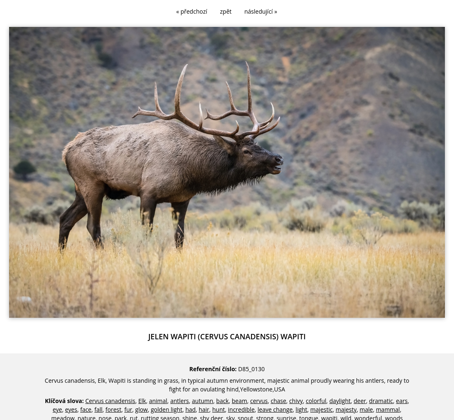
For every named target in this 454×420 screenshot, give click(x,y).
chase (278, 401)
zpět (226, 11)
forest (113, 409)
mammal (388, 409)
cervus (259, 401)
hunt (218, 409)
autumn (203, 401)
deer (360, 401)
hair (204, 409)
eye (57, 409)
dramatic (381, 401)
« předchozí (191, 11)
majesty (346, 409)
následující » (261, 11)
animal (158, 401)
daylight (340, 401)
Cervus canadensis (110, 401)
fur (128, 409)
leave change (275, 409)
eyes (71, 409)
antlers (179, 401)
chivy (296, 401)
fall (99, 409)
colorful (316, 401)
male (366, 409)
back (222, 401)
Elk (142, 401)
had (190, 409)
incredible (241, 409)
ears (402, 401)
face (85, 409)
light (301, 409)
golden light (166, 409)
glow (141, 409)
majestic (321, 409)
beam (239, 401)
